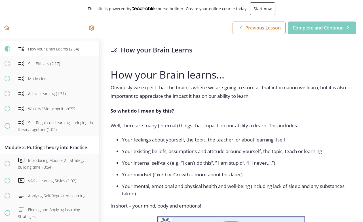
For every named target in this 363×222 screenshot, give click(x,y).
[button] (7, 28)
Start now (263, 8)
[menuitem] (92, 28)
